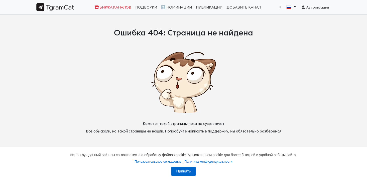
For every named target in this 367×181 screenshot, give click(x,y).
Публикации (209, 7)
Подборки (146, 7)
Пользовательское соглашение (158, 161)
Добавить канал (243, 7)
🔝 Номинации (176, 7)
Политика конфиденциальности (208, 161)
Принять (183, 171)
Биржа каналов (113, 7)
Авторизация (315, 7)
